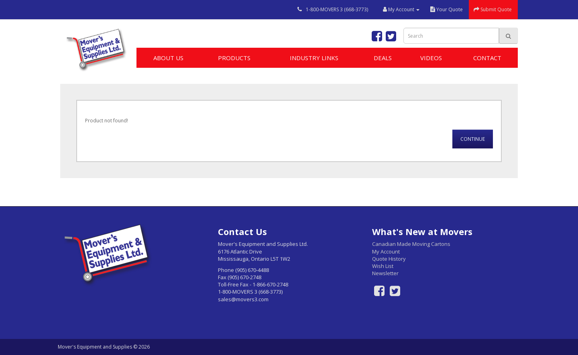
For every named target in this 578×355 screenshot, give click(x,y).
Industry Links (314, 58)
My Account (386, 251)
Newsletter (385, 273)
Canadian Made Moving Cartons (411, 243)
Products (234, 58)
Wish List (382, 266)
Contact (487, 58)
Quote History (389, 258)
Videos (431, 58)
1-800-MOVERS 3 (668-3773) (337, 9)
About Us (168, 58)
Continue (472, 139)
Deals (383, 58)
